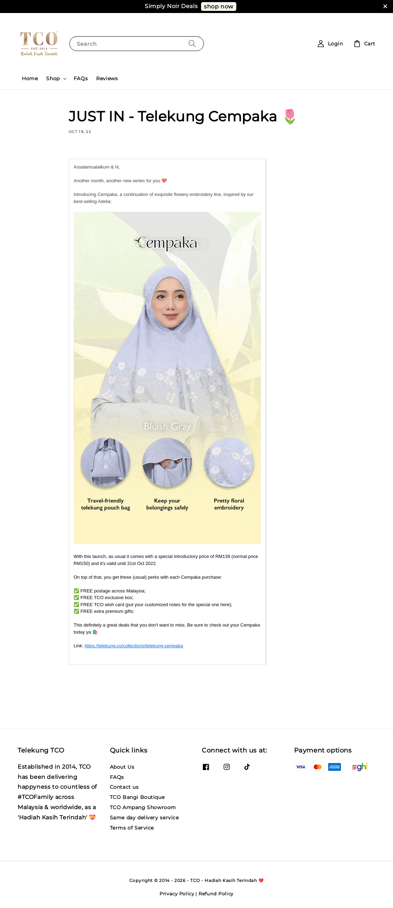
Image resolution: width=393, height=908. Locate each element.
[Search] (192, 43)
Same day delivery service (144, 817)
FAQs (81, 78)
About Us (122, 767)
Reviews (107, 78)
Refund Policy (216, 893)
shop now (218, 6)
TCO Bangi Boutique (137, 797)
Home (30, 78)
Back (196, 687)
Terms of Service (132, 828)
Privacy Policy (177, 893)
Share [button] (81, 149)
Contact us (124, 787)
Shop (53, 78)
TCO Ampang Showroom (143, 807)
